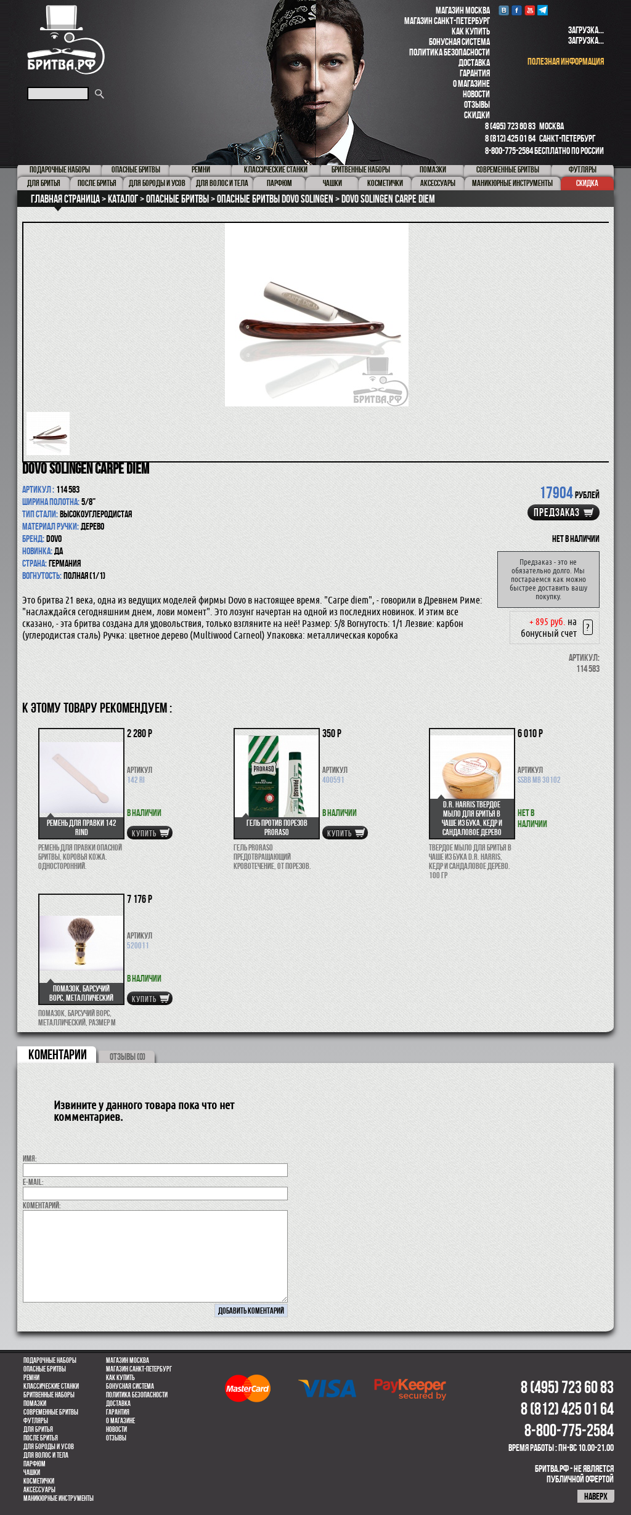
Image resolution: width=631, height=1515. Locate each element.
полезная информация (565, 61)
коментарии (57, 1054)
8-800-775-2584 (509, 150)
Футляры (35, 1420)
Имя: (30, 1158)
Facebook (516, 10)
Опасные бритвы (44, 1369)
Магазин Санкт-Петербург (447, 20)
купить (144, 833)
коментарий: (42, 1205)
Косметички (38, 1481)
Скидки (477, 115)
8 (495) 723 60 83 (510, 126)
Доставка (474, 62)
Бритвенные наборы (49, 1395)
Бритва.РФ (66, 40)
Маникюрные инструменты (58, 1498)
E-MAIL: (33, 1182)
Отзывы (477, 104)
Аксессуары (39, 1489)
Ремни (31, 1377)
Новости (476, 94)
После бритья (40, 1438)
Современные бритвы (50, 1412)
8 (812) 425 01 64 (510, 138)
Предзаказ (557, 512)
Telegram (542, 10)
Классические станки (51, 1386)
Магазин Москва (463, 10)
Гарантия (475, 73)
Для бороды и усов (48, 1446)
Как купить (471, 31)
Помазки (34, 1403)
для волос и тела (45, 1455)
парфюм (34, 1464)
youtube (529, 10)
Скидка (587, 183)
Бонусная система (459, 41)
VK (504, 10)
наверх (596, 1496)
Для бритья (38, 1429)
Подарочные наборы (49, 1360)
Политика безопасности (449, 52)
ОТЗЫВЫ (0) (127, 1056)
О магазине (471, 83)
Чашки (31, 1472)
